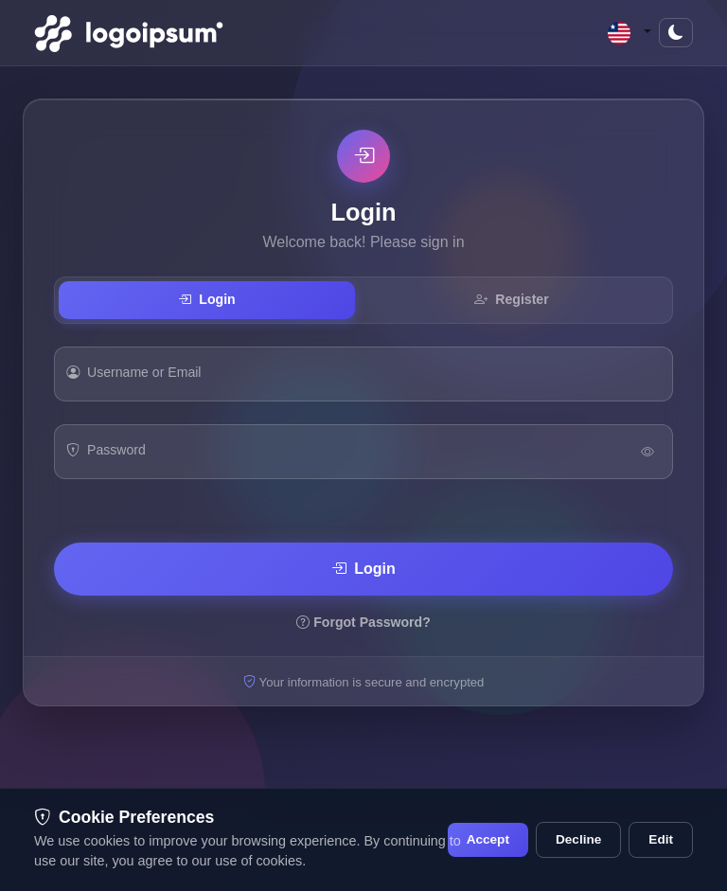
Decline (578, 839)
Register (511, 299)
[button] (630, 32)
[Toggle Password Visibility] (647, 451)
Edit (660, 839)
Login (206, 299)
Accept (488, 839)
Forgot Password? (363, 622)
